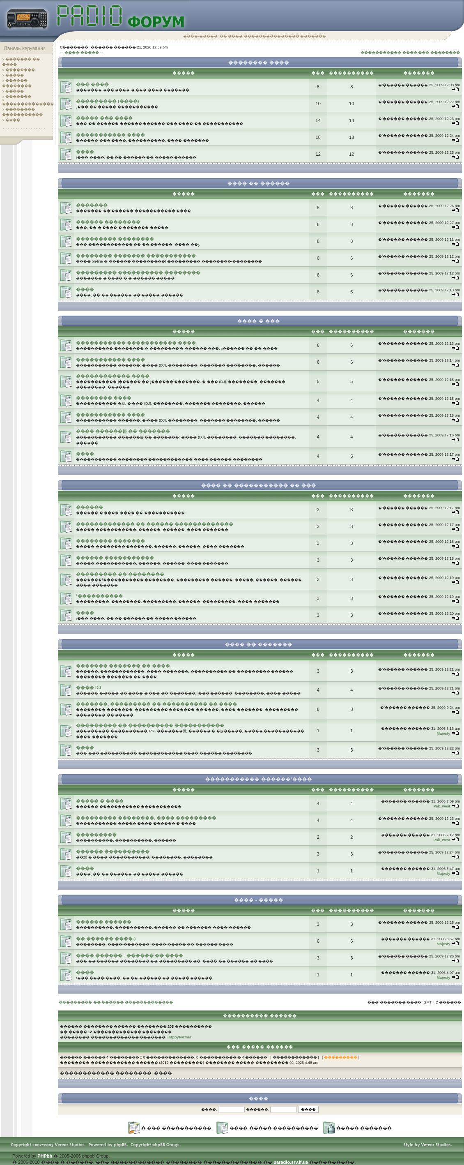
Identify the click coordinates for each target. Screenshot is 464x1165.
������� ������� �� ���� (123, 665)
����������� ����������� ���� (136, 342)
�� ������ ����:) (106, 938)
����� (14, 75)
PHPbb (44, 1155)
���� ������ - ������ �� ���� (129, 955)
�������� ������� (110, 540)
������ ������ (103, 921)
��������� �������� (115, 238)
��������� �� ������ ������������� (116, 1002)
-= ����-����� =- (81, 53)
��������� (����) (107, 101)
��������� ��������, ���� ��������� (146, 817)
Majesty (443, 733)
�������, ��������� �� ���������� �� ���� (156, 703)
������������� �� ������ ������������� (154, 523)
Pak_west (441, 806)
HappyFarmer (179, 1037)
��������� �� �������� (120, 574)
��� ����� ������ (260, 1047)
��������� (96, 834)
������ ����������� (115, 557)
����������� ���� (110, 134)
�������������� (28, 104)
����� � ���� (100, 800)
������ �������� (108, 221)
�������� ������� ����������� (136, 255)
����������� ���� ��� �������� (410, 53)
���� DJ (88, 687)
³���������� (99, 595)
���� (12, 120)
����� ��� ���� (104, 117)
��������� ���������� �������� (138, 272)
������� (18, 97)
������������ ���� (112, 376)
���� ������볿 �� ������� (123, 431)
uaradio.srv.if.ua (290, 1162)
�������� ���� (103, 397)
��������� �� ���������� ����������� (150, 725)
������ (89, 507)
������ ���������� (112, 851)
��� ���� (92, 84)
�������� (20, 70)
